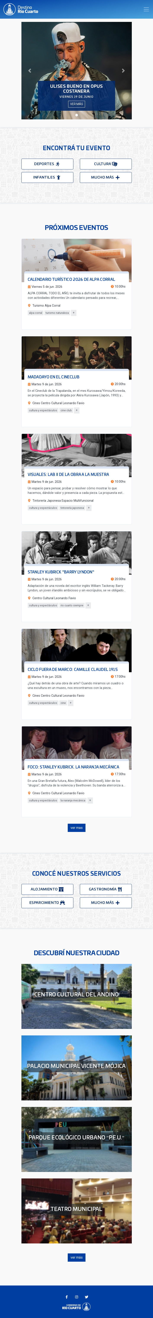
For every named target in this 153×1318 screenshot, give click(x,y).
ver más (76, 104)
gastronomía (106, 889)
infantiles (47, 177)
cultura (105, 164)
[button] (29, 70)
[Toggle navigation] (146, 9)
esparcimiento (47, 903)
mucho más (105, 177)
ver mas (77, 828)
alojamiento (47, 889)
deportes (47, 164)
